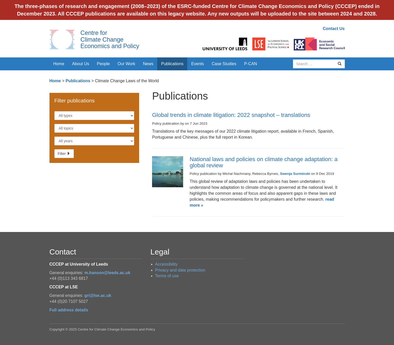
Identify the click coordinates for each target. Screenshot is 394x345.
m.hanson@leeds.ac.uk (107, 273)
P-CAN (250, 64)
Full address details (68, 310)
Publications (172, 64)
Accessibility (166, 264)
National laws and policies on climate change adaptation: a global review (264, 162)
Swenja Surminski (295, 174)
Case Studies (224, 64)
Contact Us (334, 28)
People (103, 64)
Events (197, 64)
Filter (64, 154)
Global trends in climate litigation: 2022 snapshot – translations (231, 115)
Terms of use (167, 276)
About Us (80, 64)
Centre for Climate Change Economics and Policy (110, 39)
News (148, 64)
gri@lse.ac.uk (97, 295)
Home (59, 64)
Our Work (126, 64)
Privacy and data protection (180, 270)
